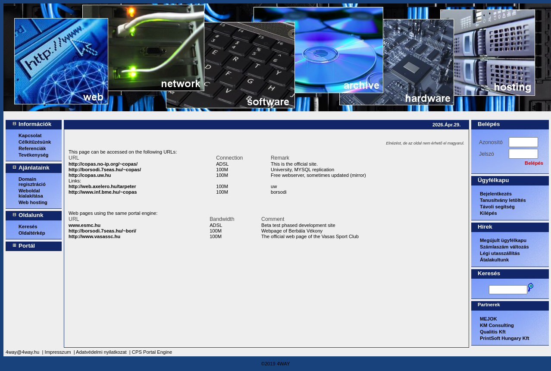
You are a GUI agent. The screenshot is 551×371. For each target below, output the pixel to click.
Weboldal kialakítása (31, 193)
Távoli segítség (497, 206)
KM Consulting (497, 325)
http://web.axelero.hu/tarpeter (102, 186)
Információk (35, 124)
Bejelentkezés (496, 193)
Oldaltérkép (32, 233)
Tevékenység (33, 154)
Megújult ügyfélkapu (503, 240)
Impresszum (58, 352)
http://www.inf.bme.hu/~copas (103, 192)
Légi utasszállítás (500, 253)
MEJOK (488, 318)
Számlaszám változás (504, 246)
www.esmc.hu (84, 225)
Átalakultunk (494, 259)
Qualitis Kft (493, 331)
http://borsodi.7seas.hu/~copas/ (105, 169)
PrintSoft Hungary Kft (504, 338)
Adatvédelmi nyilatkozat (101, 352)
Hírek (485, 226)
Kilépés (488, 213)
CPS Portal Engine (152, 352)
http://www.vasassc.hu (94, 236)
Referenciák (32, 148)
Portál (27, 245)
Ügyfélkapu (493, 180)
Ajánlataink (34, 167)
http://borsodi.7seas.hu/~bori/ (102, 230)
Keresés (28, 226)
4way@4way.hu (22, 352)
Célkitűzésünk (35, 142)
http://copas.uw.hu (90, 175)
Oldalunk (31, 215)
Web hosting (33, 202)
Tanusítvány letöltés (503, 200)
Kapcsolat (30, 135)
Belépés (489, 124)
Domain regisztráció (32, 181)
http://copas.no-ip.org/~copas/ (103, 164)
